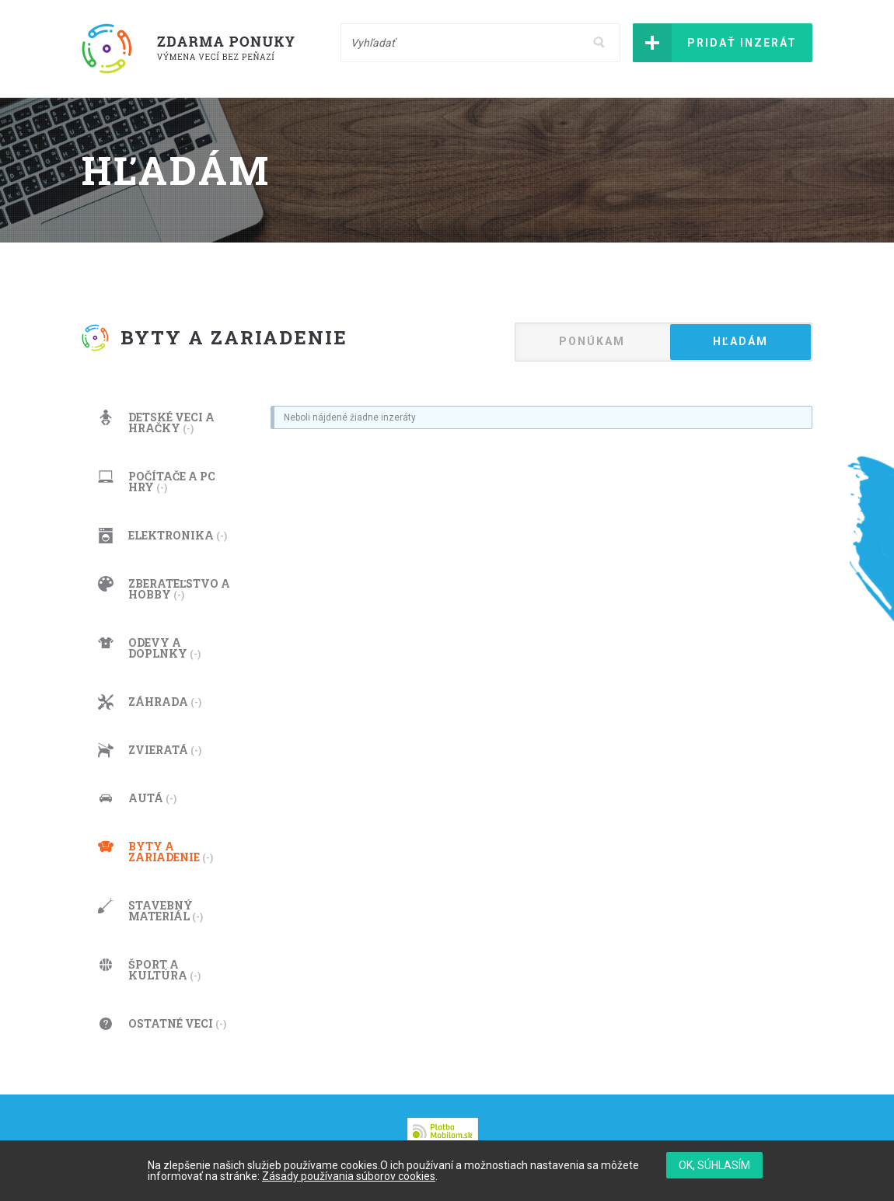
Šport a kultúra (149, 970)
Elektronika (162, 535)
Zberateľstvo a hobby (164, 589)
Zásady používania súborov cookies (348, 1176)
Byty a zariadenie (155, 851)
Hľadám (740, 341)
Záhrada (149, 702)
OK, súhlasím (714, 1165)
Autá (137, 798)
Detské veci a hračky (156, 422)
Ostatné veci (162, 1024)
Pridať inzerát (742, 43)
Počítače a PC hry (156, 481)
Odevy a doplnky (149, 648)
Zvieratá (149, 750)
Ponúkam (592, 341)
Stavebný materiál (150, 910)
